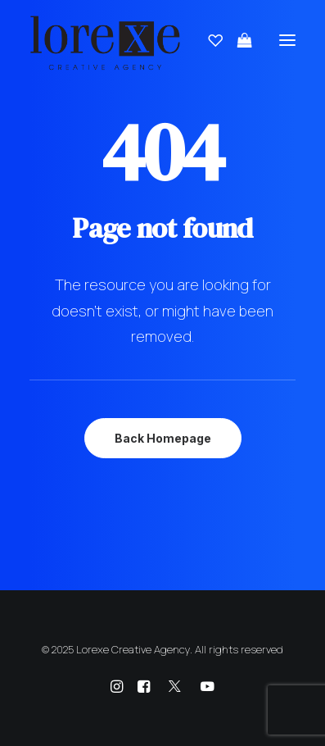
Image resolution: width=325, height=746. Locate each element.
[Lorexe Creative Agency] (105, 40)
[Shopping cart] (237, 40)
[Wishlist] (208, 40)
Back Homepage (163, 438)
